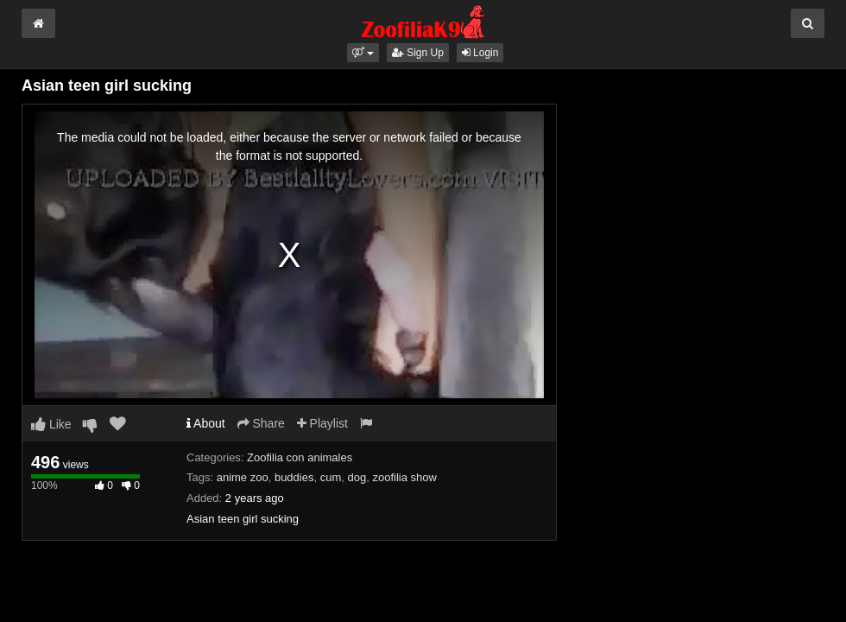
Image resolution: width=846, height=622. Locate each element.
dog (356, 477)
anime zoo (242, 477)
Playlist (322, 423)
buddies (294, 477)
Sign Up (418, 53)
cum (331, 477)
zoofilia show (404, 477)
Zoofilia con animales (299, 457)
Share (261, 423)
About (205, 423)
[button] (363, 52)
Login (480, 53)
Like (51, 424)
